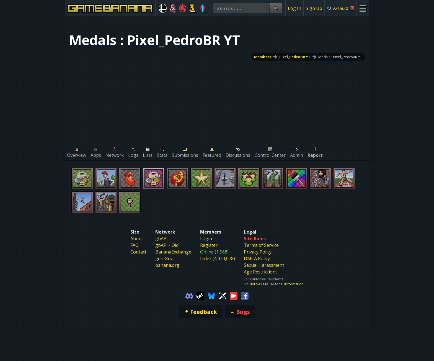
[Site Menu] (362, 8)
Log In (294, 8)
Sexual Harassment (264, 265)
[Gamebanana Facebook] (244, 295)
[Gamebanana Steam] (200, 295)
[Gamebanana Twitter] (222, 295)
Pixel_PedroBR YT (295, 56)
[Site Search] (275, 8)
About (136, 238)
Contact (138, 252)
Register (209, 245)
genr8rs (163, 258)
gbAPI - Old (167, 245)
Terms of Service (261, 245)
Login (206, 238)
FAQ (134, 245)
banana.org (167, 265)
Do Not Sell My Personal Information (274, 283)
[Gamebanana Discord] (189, 295)
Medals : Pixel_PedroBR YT (340, 56)
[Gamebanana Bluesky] (211, 295)
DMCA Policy (257, 258)
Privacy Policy (258, 252)
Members (262, 56)
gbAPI (161, 238)
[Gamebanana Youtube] (233, 295)
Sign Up (314, 8)
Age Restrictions (261, 272)
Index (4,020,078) (217, 258)
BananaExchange (173, 252)
